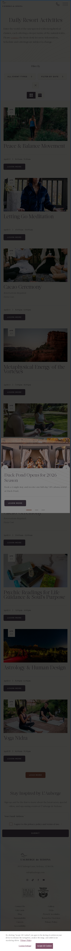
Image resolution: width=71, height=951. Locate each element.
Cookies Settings (25, 946)
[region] (35, 941)
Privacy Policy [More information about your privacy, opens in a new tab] (25, 940)
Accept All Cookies (44, 946)
